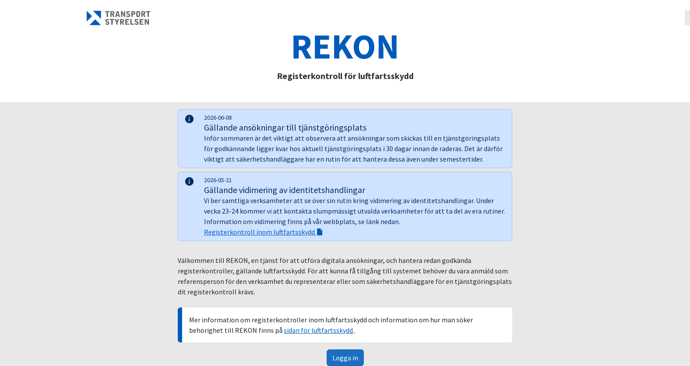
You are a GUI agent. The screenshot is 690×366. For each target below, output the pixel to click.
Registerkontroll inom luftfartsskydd (263, 232)
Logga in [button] (345, 357)
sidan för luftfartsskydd (319, 330)
